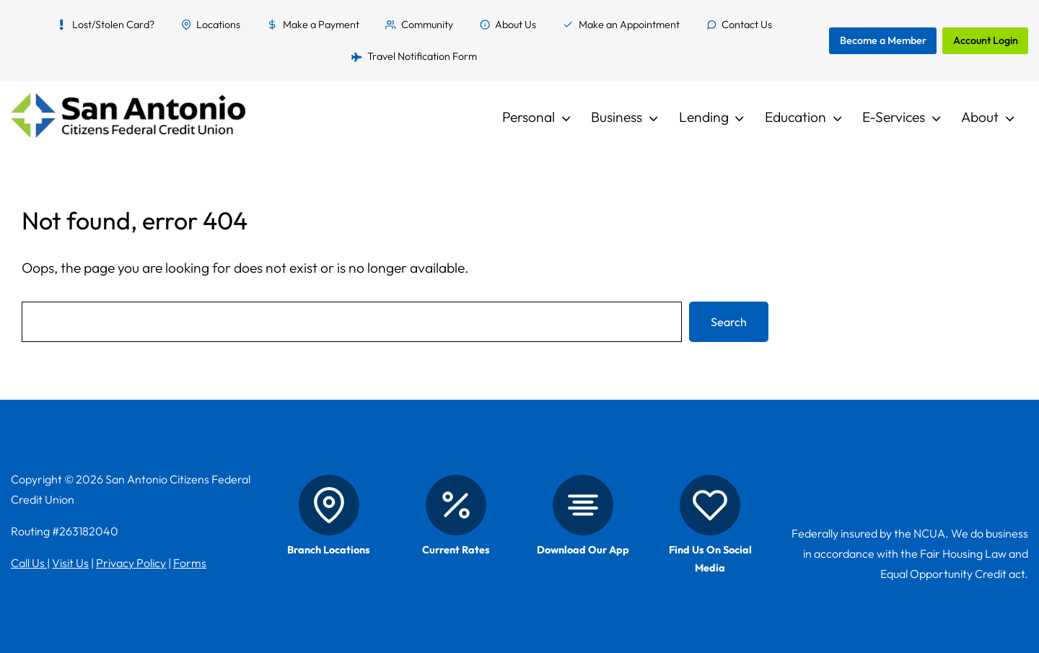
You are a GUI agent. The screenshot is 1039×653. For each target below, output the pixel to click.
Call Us (29, 563)
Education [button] (795, 117)
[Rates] (456, 505)
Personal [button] (528, 117)
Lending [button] (704, 117)
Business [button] (616, 117)
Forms (189, 563)
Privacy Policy (131, 563)
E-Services (893, 117)
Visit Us (70, 563)
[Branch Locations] (329, 505)
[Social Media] (710, 505)
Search (729, 322)
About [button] (980, 117)
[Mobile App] (583, 505)
